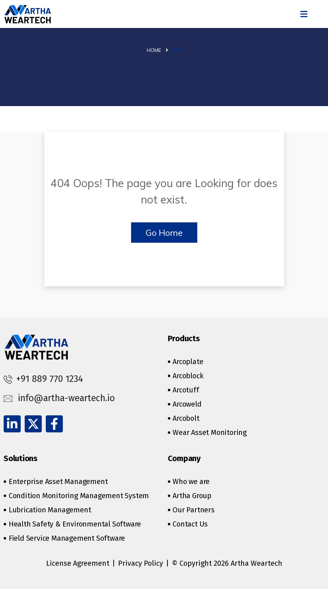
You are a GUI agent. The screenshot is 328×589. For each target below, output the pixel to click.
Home (154, 50)
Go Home (164, 232)
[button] (303, 14)
